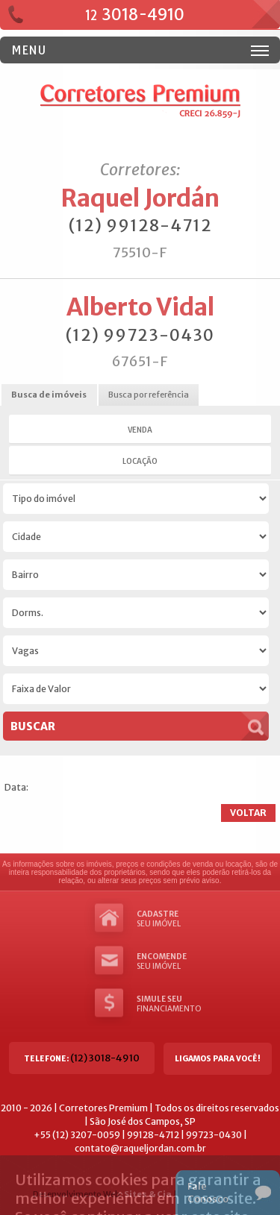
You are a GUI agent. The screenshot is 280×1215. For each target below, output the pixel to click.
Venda (140, 429)
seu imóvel (166, 919)
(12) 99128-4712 (140, 226)
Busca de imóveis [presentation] (49, 394)
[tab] (48, 395)
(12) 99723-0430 (140, 335)
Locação (140, 461)
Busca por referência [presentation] (148, 394)
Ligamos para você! (218, 1059)
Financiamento (166, 1004)
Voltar (248, 812)
